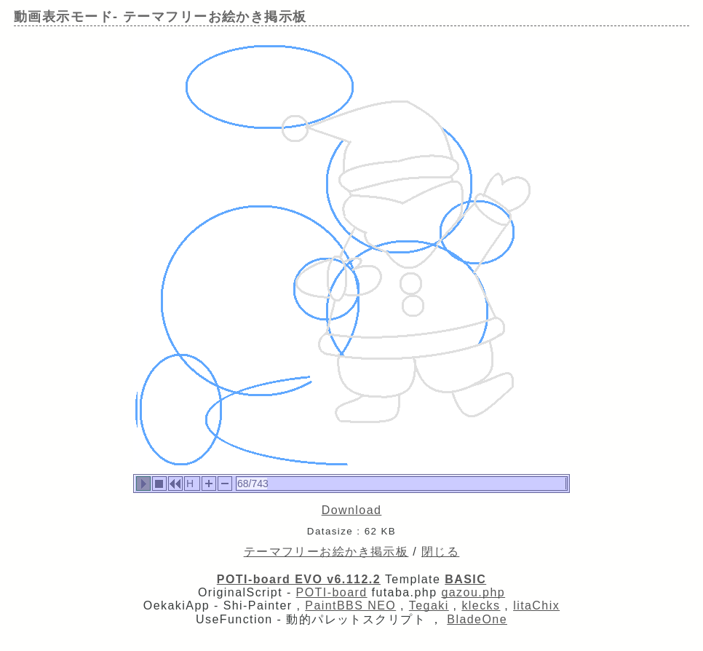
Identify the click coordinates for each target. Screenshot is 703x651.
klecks (480, 605)
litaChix (536, 605)
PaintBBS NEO (350, 605)
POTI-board (332, 592)
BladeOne (477, 619)
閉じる (440, 551)
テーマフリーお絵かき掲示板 (326, 551)
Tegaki (429, 605)
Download (352, 510)
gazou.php (473, 592)
